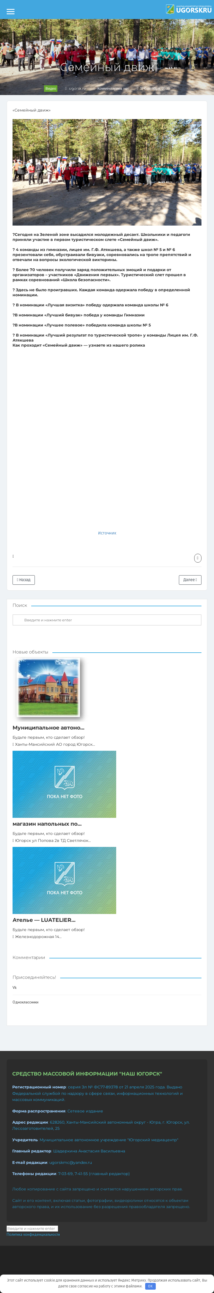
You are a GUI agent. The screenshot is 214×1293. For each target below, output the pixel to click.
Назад (23, 579)
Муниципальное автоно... (48, 727)
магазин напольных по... (47, 824)
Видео (50, 88)
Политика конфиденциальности (33, 1234)
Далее (190, 579)
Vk (14, 987)
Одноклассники (25, 1002)
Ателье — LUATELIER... (44, 920)
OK (150, 1286)
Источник (107, 533)
